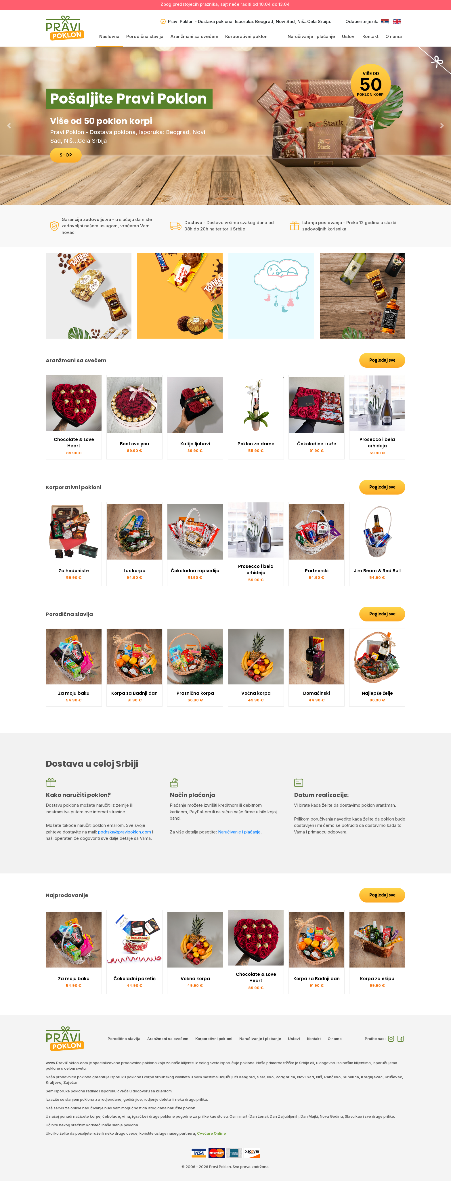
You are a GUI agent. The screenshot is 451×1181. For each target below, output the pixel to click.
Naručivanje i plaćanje (311, 36)
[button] (9, 126)
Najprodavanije (67, 895)
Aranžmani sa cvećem (194, 36)
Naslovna (109, 36)
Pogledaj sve (382, 360)
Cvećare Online (211, 1133)
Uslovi (349, 36)
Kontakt (370, 36)
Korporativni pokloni (247, 36)
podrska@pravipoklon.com (124, 832)
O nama (393, 36)
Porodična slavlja (144, 36)
